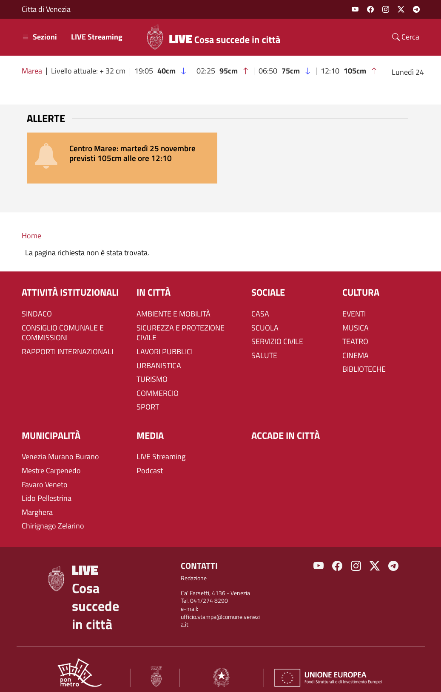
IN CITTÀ (154, 283)
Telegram (416, 9)
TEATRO (355, 332)
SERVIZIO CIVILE (277, 332)
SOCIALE (268, 283)
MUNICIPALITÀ (51, 426)
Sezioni (39, 37)
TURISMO (152, 369)
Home (31, 226)
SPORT (148, 397)
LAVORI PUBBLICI (165, 342)
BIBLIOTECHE (364, 359)
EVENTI (354, 304)
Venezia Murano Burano (60, 447)
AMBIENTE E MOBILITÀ (174, 304)
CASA (260, 304)
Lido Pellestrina (46, 488)
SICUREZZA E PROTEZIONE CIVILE (181, 323)
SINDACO (37, 304)
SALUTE (264, 346)
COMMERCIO (158, 383)
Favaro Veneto (45, 475)
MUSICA (355, 318)
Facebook (370, 9)
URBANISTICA (159, 356)
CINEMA (355, 346)
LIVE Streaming (96, 37)
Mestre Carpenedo (51, 461)
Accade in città (285, 426)
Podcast (150, 461)
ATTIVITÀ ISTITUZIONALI (70, 283)
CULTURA (360, 283)
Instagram (385, 9)
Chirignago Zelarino (53, 516)
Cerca (405, 37)
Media (150, 426)
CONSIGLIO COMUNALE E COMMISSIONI (63, 323)
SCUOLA (265, 318)
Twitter (401, 9)
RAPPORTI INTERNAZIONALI (67, 342)
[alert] (221, 153)
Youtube (355, 9)
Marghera (37, 502)
